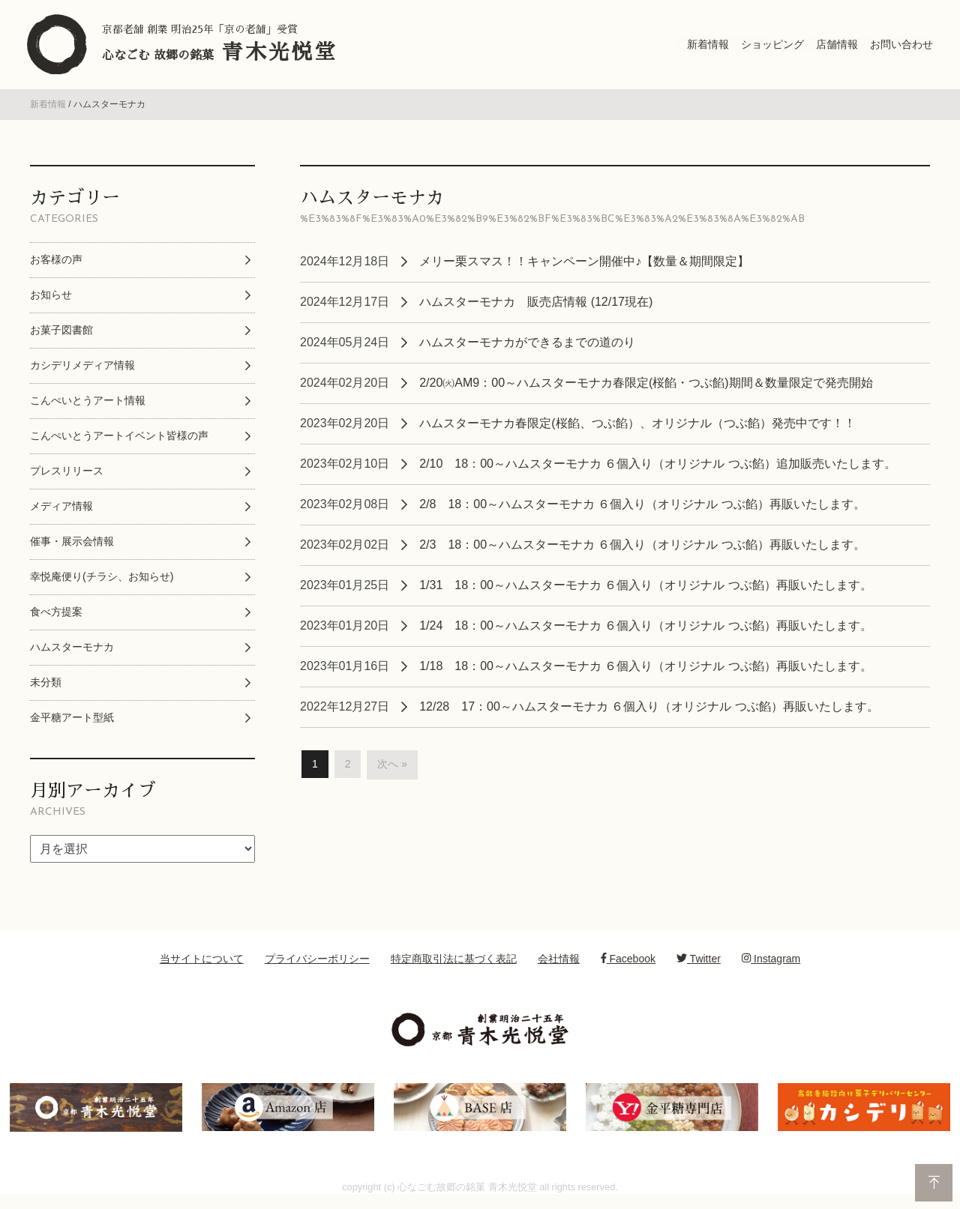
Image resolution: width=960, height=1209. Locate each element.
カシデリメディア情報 (82, 370)
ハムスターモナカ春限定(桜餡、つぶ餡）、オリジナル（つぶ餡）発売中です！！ (637, 427)
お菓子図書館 (61, 334)
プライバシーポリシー (317, 963)
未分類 (46, 687)
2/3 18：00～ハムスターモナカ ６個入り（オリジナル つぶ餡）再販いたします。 (642, 549)
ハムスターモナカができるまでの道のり (527, 346)
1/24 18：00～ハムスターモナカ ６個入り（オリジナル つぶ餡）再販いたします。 (645, 630)
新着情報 (48, 109)
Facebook (628, 963)
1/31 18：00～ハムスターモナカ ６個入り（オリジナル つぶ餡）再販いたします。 (645, 589)
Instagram (771, 963)
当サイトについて (202, 963)
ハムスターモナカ (72, 651)
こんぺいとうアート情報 (88, 405)
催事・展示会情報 (72, 546)
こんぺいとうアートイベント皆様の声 (119, 440)
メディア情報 (61, 510)
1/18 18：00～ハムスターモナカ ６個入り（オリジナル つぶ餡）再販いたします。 (645, 670)
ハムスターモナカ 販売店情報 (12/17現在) (535, 306)
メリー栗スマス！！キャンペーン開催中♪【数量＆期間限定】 (584, 265)
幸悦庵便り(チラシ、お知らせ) (101, 581)
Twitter (698, 963)
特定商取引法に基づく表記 (454, 963)
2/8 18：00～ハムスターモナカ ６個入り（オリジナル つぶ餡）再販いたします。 (642, 508)
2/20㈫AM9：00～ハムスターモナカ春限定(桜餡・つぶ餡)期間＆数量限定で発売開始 (646, 387)
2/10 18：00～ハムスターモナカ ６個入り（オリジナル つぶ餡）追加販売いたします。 (657, 468)
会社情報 (559, 963)
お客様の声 (56, 264)
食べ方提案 (56, 616)
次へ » (392, 769)
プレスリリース (67, 475)
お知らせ (51, 299)
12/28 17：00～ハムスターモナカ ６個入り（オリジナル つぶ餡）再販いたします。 (649, 711)
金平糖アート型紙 (72, 722)
